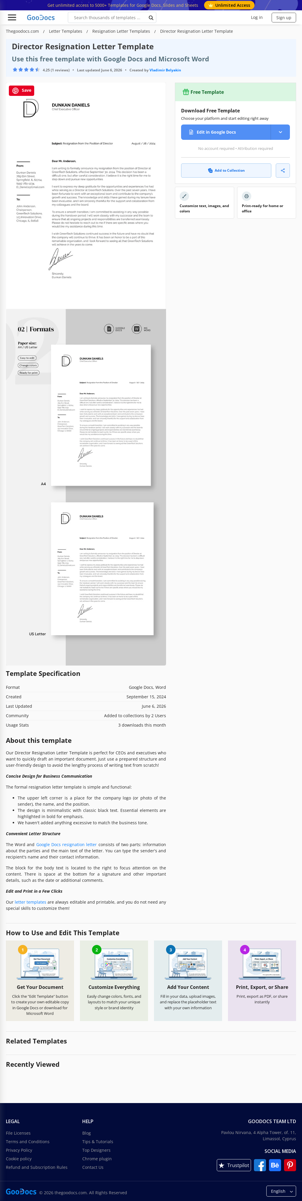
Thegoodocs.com (23, 31)
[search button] (151, 17)
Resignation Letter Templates (121, 31)
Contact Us (93, 1167)
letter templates (30, 902)
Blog (86, 1133)
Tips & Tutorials (97, 1141)
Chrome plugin (97, 1158)
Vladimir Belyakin (165, 70)
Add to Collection (226, 170)
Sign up (283, 17)
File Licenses (18, 1133)
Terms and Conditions (28, 1141)
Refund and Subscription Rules (37, 1167)
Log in (257, 17)
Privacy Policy (19, 1150)
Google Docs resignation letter (66, 844)
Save (21, 90)
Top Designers (96, 1150)
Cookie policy (19, 1158)
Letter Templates (66, 31)
